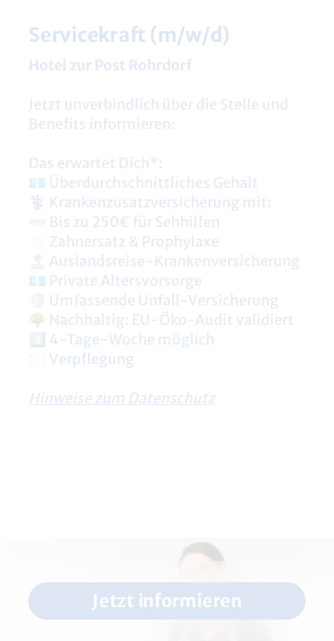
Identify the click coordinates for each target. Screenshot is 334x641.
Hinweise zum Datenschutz (122, 398)
